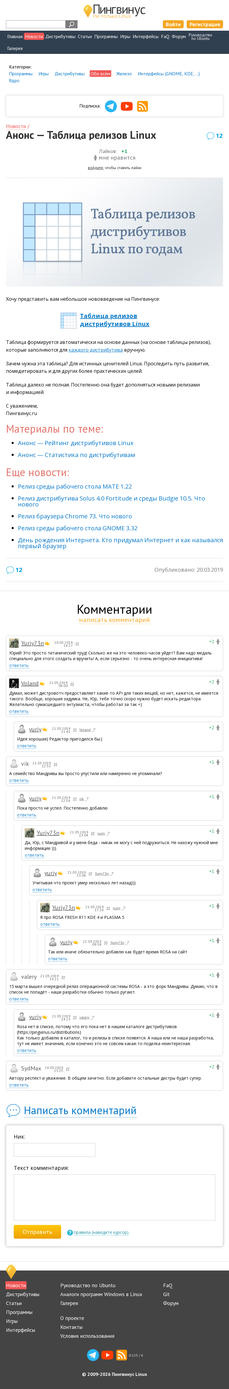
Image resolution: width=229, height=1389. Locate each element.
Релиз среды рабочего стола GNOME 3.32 (77, 528)
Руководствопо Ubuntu (200, 36)
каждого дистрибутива (96, 350)
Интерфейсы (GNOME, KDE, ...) (169, 74)
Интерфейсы (146, 36)
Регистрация (205, 24)
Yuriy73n (32, 643)
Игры (125, 36)
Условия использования (87, 1335)
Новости (34, 36)
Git (166, 1294)
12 (219, 136)
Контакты (71, 1326)
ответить (19, 665)
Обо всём (100, 74)
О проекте (72, 1318)
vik (84, 799)
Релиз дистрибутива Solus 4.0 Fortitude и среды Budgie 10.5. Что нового (111, 501)
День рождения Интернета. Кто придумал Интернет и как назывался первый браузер (120, 543)
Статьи (85, 36)
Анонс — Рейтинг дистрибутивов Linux (75, 443)
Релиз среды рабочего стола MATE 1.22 (75, 486)
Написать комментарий (80, 1110)
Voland (30, 683)
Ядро (14, 80)
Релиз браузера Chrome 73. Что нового (75, 516)
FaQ (165, 36)
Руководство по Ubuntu (87, 1285)
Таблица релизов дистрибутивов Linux (114, 320)
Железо (124, 74)
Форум (179, 36)
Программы (106, 36)
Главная (15, 36)
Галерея (15, 48)
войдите (95, 167)
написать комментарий (114, 619)
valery (87, 1018)
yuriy (35, 729)
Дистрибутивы (60, 36)
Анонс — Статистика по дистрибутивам (76, 455)
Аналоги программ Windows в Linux (101, 1294)
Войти (173, 24)
